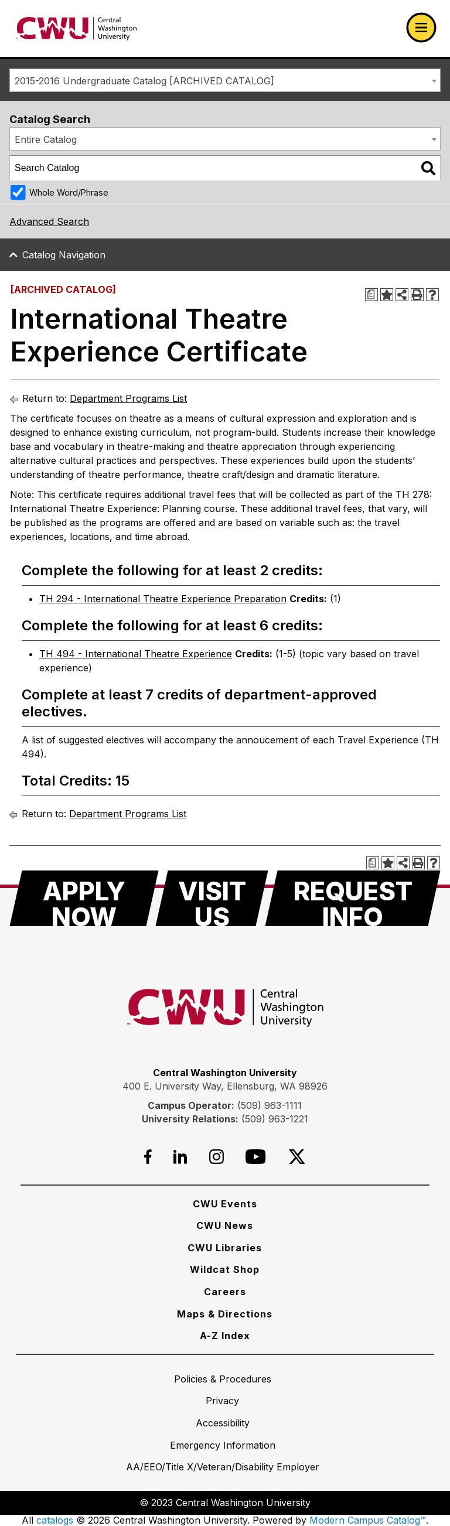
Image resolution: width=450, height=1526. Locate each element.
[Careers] (225, 1291)
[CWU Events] (225, 1203)
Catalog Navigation (63, 255)
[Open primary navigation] (421, 27)
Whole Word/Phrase (68, 192)
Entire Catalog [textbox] (46, 139)
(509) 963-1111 (269, 1105)
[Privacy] (222, 1400)
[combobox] (225, 80)
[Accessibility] (222, 1423)
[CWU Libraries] (225, 1247)
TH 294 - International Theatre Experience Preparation (163, 599)
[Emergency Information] (222, 1445)
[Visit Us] (212, 898)
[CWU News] (224, 1225)
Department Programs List (128, 398)
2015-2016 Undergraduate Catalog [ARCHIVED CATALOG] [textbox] (144, 81)
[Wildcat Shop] (225, 1269)
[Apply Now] (84, 898)
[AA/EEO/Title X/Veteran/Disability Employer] (222, 1466)
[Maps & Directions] (224, 1314)
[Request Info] (352, 898)
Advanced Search (49, 221)
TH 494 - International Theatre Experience (135, 654)
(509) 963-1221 (274, 1119)
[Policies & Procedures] (222, 1379)
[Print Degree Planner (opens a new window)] (371, 294)
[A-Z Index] (225, 1335)
